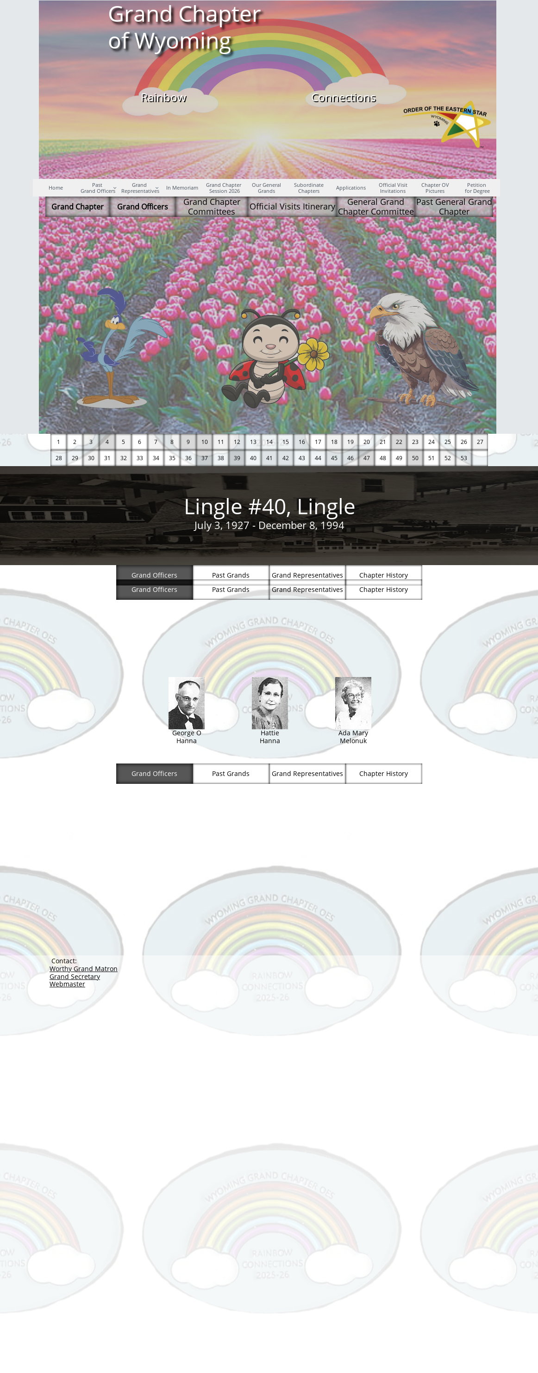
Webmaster (67, 983)
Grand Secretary (75, 976)
